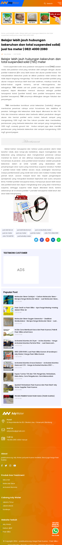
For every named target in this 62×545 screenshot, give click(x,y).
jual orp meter (21, 233)
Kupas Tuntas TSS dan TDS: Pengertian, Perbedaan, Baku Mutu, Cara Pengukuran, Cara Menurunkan (35, 375)
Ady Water (7, 54)
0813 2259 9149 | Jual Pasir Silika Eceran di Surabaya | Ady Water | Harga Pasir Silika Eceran (36, 353)
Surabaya (6, 509)
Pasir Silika (6, 532)
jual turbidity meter (12, 33)
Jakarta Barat (8, 506)
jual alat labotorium (24, 230)
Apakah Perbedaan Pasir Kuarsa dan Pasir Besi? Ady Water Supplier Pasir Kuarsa (36, 386)
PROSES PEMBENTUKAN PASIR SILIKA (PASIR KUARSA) (35, 396)
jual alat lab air (8, 230)
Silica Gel (6, 480)
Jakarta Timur (8, 502)
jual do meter (7, 233)
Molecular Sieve (9, 483)
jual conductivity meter (43, 230)
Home (3, 33)
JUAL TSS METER (8, 236)
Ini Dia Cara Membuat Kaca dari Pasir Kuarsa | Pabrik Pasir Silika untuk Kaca (36, 331)
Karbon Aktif (7, 528)
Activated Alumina (10, 487)
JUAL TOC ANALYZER (51, 233)
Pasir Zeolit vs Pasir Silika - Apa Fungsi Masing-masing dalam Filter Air (36, 309)
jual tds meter (35, 233)
